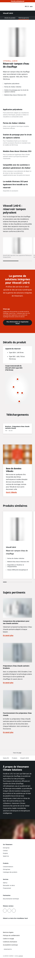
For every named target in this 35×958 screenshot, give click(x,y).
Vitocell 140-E (24, 758)
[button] (17, 753)
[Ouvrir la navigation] (31, 6)
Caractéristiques (8, 18)
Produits (14, 758)
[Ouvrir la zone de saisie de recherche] (22, 6)
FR (26, 6)
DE (28, 6)
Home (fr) (6, 758)
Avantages (19, 18)
